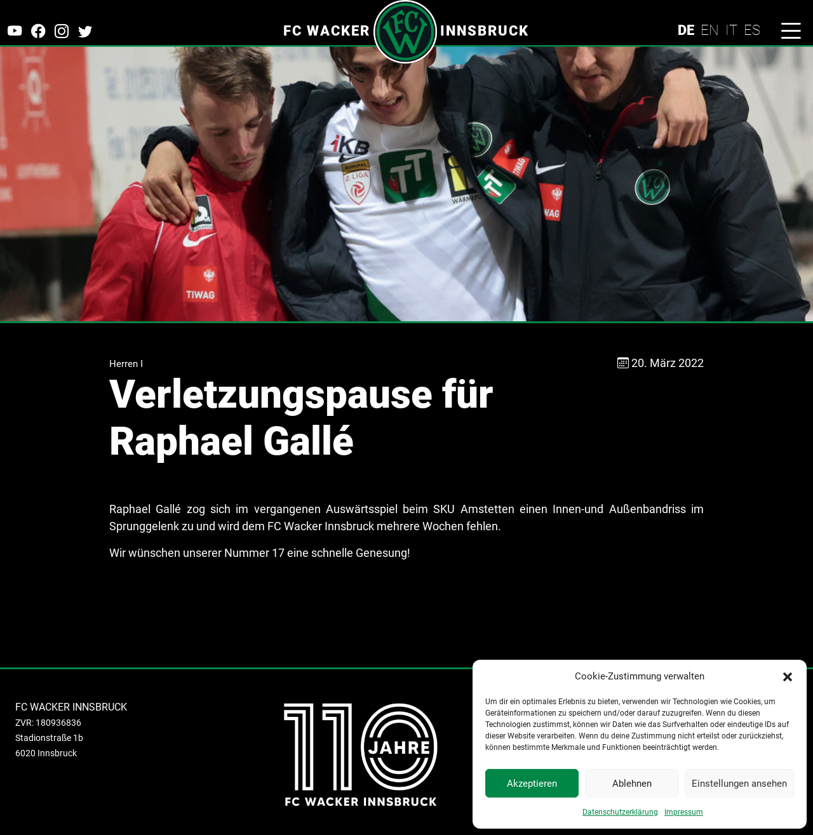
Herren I (126, 364)
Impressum (683, 812)
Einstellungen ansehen (739, 783)
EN (710, 30)
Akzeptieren (532, 783)
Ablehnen (632, 783)
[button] (787, 676)
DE (686, 30)
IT (731, 30)
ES (752, 30)
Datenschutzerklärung (620, 812)
